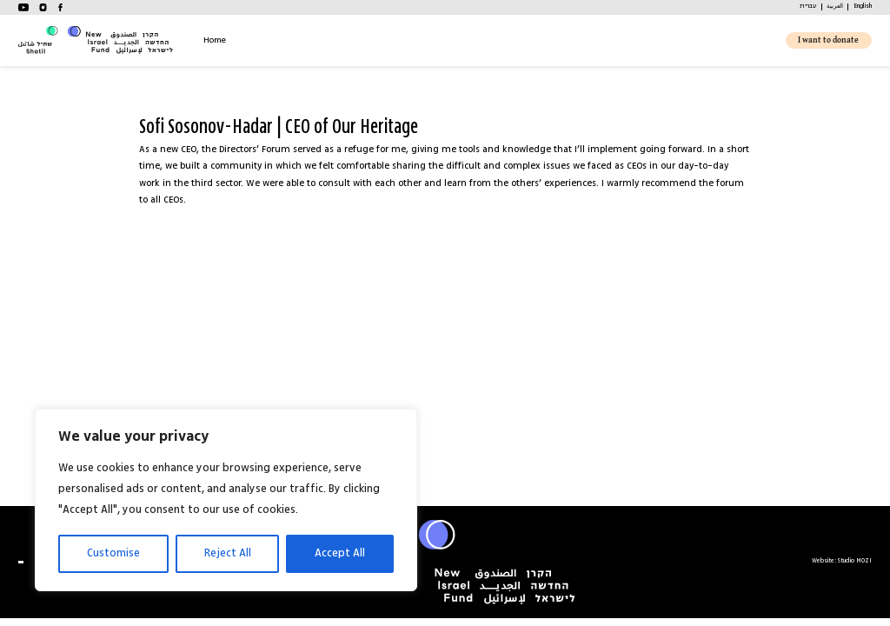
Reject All (227, 553)
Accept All (340, 553)
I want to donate (828, 40)
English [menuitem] (862, 6)
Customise (113, 553)
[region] (226, 500)
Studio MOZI (855, 561)
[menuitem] (808, 6)
